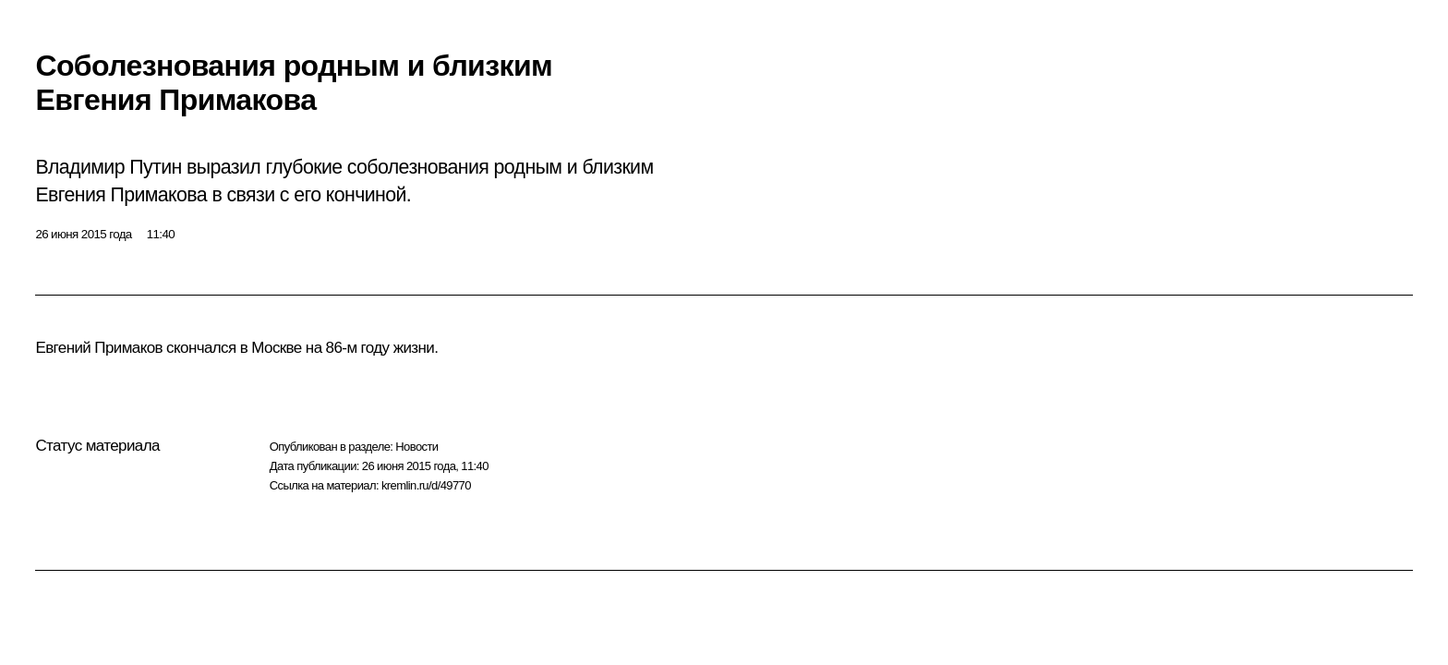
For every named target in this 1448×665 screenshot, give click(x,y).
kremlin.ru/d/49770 (426, 485)
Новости (416, 446)
